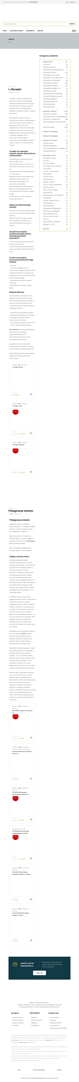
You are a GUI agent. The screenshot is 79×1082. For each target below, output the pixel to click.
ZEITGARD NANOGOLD (50, 99)
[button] (39, 973)
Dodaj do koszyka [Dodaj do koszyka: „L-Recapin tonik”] (31, 433)
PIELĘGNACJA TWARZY (50, 83)
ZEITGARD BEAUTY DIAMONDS (53, 94)
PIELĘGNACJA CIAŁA (49, 72)
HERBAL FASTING (48, 182)
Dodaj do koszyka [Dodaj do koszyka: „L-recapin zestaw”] (31, 394)
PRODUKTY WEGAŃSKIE (50, 136)
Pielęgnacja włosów (21, 510)
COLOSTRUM (47, 169)
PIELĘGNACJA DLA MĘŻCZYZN (52, 78)
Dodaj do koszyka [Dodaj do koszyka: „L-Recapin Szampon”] (31, 472)
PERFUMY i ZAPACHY (50, 111)
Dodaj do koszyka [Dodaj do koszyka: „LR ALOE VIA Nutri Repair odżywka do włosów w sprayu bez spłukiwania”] (31, 899)
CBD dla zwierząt (48, 143)
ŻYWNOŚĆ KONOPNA (49, 151)
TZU (11, 92)
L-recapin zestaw (17, 367)
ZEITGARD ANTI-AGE (49, 91)
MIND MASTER (47, 192)
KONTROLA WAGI (48, 187)
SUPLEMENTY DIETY (49, 155)
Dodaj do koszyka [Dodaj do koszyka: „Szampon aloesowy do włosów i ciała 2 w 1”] (31, 778)
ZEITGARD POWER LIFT (50, 101)
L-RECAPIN (24, 365)
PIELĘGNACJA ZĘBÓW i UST (52, 88)
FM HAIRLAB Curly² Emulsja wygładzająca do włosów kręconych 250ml (20, 832)
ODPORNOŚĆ (47, 198)
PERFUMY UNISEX (48, 127)
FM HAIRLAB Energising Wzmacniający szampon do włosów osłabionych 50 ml (20, 793)
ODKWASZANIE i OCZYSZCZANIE (53, 195)
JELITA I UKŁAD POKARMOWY (52, 184)
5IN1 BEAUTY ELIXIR (49, 158)
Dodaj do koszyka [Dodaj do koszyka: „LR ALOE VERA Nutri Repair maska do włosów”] (31, 940)
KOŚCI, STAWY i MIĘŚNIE (50, 190)
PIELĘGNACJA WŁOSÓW (22, 749)
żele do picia (14, 1040)
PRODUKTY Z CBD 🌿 (50, 140)
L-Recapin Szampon (18, 445)
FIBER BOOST (47, 174)
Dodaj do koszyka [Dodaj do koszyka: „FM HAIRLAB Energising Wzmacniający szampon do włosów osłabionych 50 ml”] (31, 819)
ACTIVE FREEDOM (48, 163)
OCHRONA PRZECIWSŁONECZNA (53, 70)
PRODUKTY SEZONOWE (50, 131)
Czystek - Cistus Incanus (51, 171)
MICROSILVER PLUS (49, 67)
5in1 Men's (46, 161)
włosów (23, 633)
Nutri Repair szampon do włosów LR (22, 712)
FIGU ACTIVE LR (48, 177)
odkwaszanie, (49, 1040)
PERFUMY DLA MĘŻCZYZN (51, 119)
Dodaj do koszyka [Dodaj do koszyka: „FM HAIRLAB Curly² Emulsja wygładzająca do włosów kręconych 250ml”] (31, 858)
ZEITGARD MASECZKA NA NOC (52, 96)
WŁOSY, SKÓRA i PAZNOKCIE (51, 222)
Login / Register (70, 2)
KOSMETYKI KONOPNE (50, 146)
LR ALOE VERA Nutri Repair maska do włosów (20, 914)
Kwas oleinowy (13, 329)
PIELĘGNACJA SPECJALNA (51, 80)
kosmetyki (38, 1005)
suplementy (27, 1005)
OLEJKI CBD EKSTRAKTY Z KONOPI (54, 148)
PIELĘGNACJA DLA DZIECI (51, 75)
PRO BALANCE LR (48, 203)
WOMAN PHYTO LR (49, 224)
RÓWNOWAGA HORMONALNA (52, 208)
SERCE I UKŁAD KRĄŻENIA (51, 211)
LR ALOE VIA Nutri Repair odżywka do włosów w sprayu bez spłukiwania (21, 873)
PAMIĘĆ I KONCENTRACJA (51, 200)
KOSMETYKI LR (12, 86)
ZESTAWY (46, 229)
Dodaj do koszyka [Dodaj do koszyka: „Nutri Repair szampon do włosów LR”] (31, 737)
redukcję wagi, (23, 1042)
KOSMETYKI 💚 (16, 365)
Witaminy (46, 219)
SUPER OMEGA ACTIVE (50, 214)
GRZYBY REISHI (48, 179)
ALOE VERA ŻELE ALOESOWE (52, 166)
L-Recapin (15, 89)
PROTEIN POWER (48, 206)
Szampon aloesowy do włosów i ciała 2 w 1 (22, 752)
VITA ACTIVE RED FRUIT (50, 216)
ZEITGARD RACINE (49, 104)
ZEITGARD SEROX (48, 107)
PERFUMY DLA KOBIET (50, 114)
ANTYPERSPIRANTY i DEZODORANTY (54, 116)
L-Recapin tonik (17, 406)
